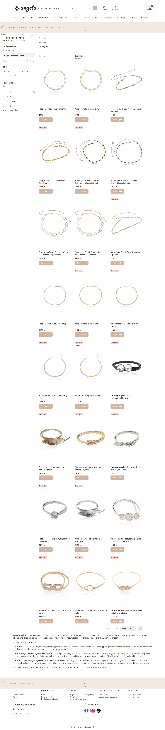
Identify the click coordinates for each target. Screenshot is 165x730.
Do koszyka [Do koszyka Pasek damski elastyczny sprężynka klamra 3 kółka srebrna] (117, 549)
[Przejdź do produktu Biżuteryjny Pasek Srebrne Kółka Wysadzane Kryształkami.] (55, 223)
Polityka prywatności (49, 699)
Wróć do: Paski (9, 50)
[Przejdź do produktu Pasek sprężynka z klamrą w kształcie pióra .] (55, 438)
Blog (43, 695)
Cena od (6, 71)
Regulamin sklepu (48, 697)
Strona (109, 629)
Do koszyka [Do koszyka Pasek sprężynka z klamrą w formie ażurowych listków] (117, 478)
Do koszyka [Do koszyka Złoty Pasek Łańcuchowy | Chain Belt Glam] (46, 191)
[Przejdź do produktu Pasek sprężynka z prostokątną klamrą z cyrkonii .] (91, 438)
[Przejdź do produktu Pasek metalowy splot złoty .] (91, 295)
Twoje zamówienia (135, 695)
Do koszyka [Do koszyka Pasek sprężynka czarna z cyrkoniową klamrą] (117, 406)
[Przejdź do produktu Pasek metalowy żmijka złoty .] (91, 367)
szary (9, 106)
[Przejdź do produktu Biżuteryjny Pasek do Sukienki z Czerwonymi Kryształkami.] (91, 152)
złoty (9, 92)
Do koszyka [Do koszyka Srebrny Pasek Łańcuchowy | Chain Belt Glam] (117, 119)
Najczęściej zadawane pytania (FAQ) (82, 696)
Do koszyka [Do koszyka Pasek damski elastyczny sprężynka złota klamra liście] (117, 621)
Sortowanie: (43, 42)
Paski (24, 35)
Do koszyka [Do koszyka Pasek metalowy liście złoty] (82, 119)
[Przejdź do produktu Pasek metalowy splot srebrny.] (55, 295)
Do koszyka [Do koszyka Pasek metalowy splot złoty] (82, 334)
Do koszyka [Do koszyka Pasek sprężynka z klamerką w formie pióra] (82, 549)
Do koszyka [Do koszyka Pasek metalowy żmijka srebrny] (46, 406)
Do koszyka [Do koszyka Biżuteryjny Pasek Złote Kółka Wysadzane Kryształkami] (82, 263)
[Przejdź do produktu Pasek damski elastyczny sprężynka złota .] (55, 582)
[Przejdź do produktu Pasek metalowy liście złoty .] (91, 80)
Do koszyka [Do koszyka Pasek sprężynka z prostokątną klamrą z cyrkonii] (82, 478)
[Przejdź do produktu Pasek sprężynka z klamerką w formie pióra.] (91, 510)
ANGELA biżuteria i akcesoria (10, 35)
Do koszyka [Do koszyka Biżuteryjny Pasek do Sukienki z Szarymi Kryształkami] (117, 191)
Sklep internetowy (81, 727)
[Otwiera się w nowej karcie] (86, 711)
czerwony (11, 101)
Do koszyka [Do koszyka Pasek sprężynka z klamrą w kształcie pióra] (46, 478)
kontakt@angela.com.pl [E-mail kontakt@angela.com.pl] (25, 713)
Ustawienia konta (134, 697)
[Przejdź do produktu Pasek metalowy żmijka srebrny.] (55, 367)
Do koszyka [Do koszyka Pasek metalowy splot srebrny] (46, 334)
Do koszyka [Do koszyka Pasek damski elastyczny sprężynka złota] (46, 621)
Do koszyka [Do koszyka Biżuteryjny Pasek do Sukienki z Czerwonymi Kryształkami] (82, 191)
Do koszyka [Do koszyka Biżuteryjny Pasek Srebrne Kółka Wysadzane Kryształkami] (46, 263)
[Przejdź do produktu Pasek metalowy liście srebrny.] (55, 80)
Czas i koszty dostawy (108, 697)
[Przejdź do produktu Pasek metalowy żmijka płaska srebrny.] (127, 295)
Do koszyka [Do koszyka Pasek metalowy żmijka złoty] (82, 406)
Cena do (24, 71)
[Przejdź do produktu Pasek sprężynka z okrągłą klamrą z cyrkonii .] (55, 510)
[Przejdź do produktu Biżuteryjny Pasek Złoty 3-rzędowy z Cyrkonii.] (127, 223)
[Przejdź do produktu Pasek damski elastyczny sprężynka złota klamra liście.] (127, 582)
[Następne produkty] (128, 628)
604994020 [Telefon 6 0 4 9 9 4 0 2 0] (20, 709)
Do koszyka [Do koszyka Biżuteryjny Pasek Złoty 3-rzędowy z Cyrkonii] (117, 263)
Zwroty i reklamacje (78, 699)
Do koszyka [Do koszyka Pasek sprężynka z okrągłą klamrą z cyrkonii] (46, 549)
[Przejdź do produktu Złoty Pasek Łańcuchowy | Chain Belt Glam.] (55, 152)
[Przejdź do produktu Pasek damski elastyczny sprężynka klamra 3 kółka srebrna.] (127, 510)
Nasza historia (18, 695)
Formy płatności (105, 695)
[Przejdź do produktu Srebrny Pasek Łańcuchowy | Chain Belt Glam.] (127, 80)
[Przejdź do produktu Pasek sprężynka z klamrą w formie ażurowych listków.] (127, 438)
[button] (95, 8)
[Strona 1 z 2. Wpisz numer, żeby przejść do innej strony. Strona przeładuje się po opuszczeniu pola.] (114, 629)
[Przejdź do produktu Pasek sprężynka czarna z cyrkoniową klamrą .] (127, 367)
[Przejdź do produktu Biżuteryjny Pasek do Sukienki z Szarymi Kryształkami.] (127, 152)
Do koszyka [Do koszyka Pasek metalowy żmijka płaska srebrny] (117, 334)
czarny (9, 97)
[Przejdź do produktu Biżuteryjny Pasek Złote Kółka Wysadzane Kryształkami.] (91, 223)
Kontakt (16, 697)
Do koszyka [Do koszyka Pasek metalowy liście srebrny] (46, 119)
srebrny (10, 88)
